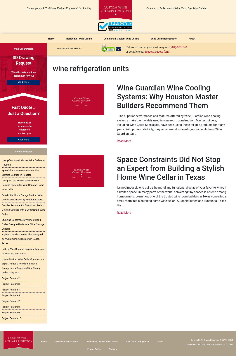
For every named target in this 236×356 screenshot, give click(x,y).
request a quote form (157, 51)
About (192, 38)
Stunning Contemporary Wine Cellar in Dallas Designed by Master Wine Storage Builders (23, 224)
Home (51, 38)
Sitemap (113, 349)
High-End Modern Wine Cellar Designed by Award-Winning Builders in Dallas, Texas (22, 239)
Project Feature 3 (11, 284)
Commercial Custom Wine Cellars (121, 38)
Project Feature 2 (11, 278)
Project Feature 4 (11, 289)
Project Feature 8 (11, 306)
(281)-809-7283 (179, 47)
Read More (124, 141)
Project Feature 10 (11, 318)
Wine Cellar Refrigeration (164, 38)
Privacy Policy (94, 349)
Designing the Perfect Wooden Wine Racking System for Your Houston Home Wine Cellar (23, 185)
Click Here (23, 82)
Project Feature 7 (11, 301)
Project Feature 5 (11, 295)
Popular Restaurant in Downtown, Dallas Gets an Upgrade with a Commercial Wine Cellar (23, 210)
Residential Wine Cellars (79, 38)
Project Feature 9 (11, 312)
